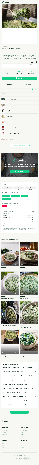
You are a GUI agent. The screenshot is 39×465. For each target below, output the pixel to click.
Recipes (22, 434)
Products (22, 432)
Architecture (4, 434)
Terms (20, 458)
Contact (3, 447)
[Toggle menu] (36, 2)
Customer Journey (5, 430)
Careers (3, 445)
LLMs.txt (11, 458)
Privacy (15, 458)
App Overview (24, 430)
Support (22, 436)
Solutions (4, 432)
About (3, 443)
